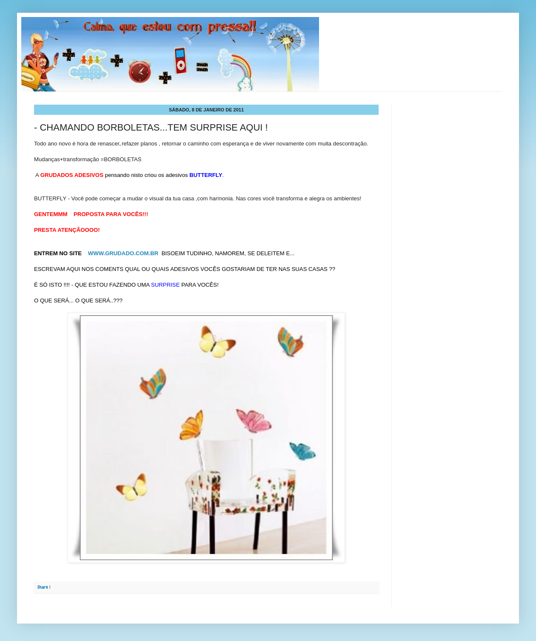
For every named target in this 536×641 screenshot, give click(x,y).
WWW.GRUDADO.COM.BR (124, 253)
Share (42, 587)
